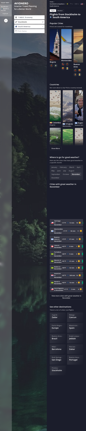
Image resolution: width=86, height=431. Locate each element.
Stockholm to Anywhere (57, 4)
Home (51, 2)
